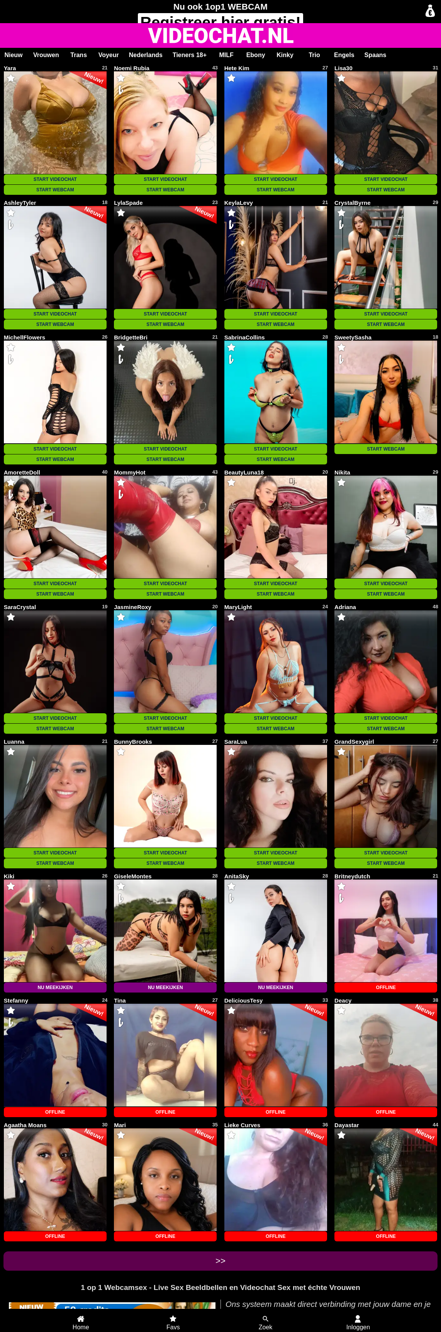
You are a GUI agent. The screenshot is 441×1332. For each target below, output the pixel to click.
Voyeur (108, 55)
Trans (78, 55)
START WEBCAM (55, 189)
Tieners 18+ (190, 55)
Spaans (376, 55)
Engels (344, 55)
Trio (314, 55)
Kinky (284, 55)
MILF (226, 55)
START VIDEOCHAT (55, 179)
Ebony (255, 55)
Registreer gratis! (220, 22)
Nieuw (13, 55)
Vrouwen (46, 55)
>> (220, 1261)
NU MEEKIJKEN (55, 987)
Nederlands (146, 55)
